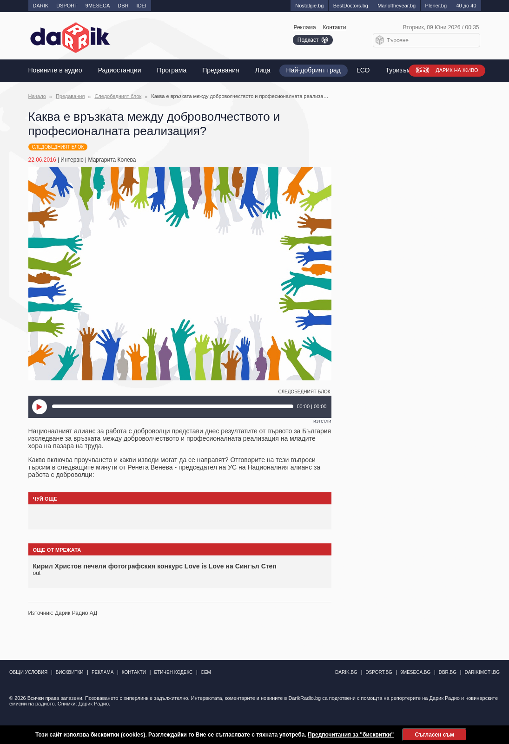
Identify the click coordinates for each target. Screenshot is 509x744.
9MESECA (98, 5)
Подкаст (308, 40)
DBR (123, 5)
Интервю (71, 160)
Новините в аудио (55, 70)
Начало (37, 96)
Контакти (334, 27)
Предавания (220, 70)
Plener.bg (436, 5)
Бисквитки (70, 672)
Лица (263, 70)
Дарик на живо (457, 70)
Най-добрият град (313, 70)
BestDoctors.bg (350, 5)
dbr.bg (447, 672)
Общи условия (28, 672)
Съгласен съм (434, 734)
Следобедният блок (117, 96)
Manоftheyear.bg (396, 5)
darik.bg (346, 672)
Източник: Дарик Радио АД (63, 613)
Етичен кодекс (173, 672)
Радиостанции (119, 70)
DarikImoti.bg (482, 672)
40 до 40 (466, 5)
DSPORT (67, 5)
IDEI (141, 5)
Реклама (304, 27)
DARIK (41, 5)
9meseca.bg (415, 672)
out (37, 573)
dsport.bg (378, 672)
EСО (363, 70)
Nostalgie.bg (309, 5)
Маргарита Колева (112, 160)
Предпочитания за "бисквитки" (351, 734)
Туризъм (398, 70)
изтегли (322, 421)
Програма (172, 70)
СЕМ (206, 672)
